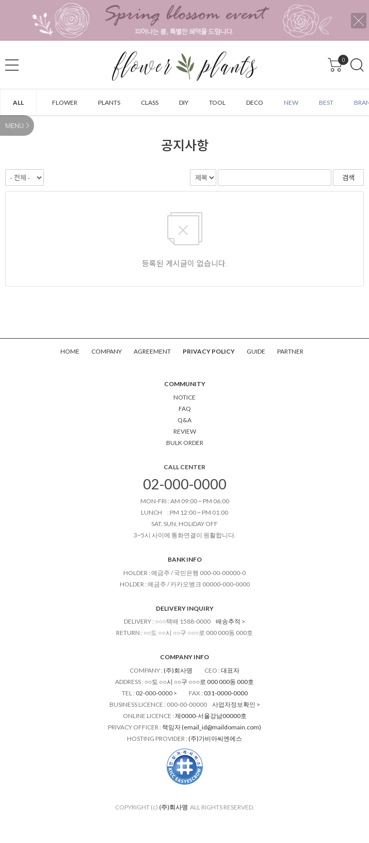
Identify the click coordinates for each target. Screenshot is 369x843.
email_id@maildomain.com (221, 727)
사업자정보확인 (233, 704)
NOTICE (184, 397)
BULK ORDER (184, 443)
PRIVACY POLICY (209, 351)
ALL (18, 102)
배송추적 (228, 621)
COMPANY (106, 351)
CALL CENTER (184, 467)
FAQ (185, 408)
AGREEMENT (152, 351)
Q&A (184, 420)
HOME (69, 351)
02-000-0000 (185, 483)
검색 (357, 65)
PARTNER (290, 351)
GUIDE (256, 351)
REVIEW (184, 431)
